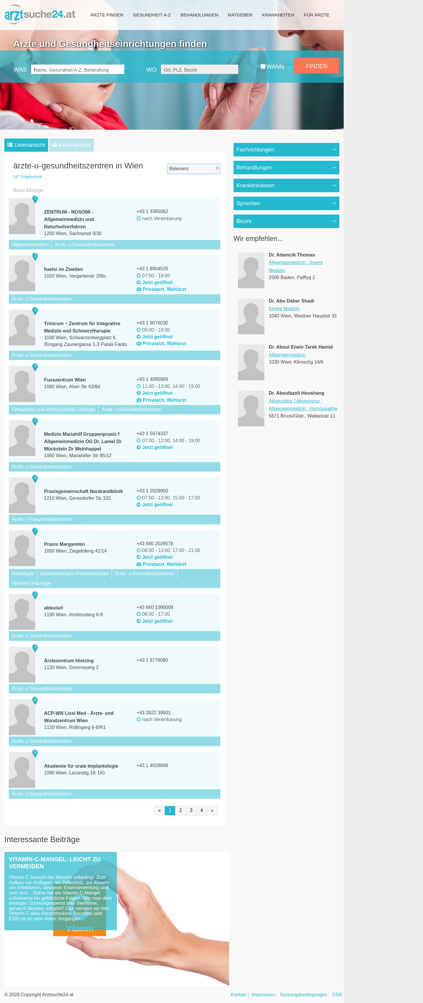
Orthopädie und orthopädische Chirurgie (53, 409)
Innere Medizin (284, 308)
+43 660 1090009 (155, 607)
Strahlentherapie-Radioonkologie (74, 573)
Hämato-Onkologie (31, 583)
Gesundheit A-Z (152, 14)
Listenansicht (29, 145)
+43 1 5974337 (152, 433)
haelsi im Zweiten (63, 269)
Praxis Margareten (64, 544)
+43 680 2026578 (155, 543)
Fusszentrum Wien (65, 379)
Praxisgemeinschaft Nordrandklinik (83, 491)
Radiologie (23, 573)
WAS (20, 69)
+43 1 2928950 (152, 490)
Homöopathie (324, 408)
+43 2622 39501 (154, 712)
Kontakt (238, 994)
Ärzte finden (106, 14)
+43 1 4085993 (152, 379)
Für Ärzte (316, 14)
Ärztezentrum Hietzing (69, 660)
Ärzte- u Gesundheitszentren (85, 244)
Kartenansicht (74, 145)
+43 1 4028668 (152, 765)
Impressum (263, 994)
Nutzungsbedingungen (303, 994)
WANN (275, 66)
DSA (337, 994)
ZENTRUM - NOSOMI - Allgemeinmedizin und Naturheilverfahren (69, 219)
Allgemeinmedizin (30, 244)
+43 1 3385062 (152, 211)
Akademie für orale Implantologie (81, 766)
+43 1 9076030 (152, 322)
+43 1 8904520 (152, 268)
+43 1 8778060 (152, 660)
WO (152, 69)
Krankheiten (278, 14)
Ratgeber (240, 14)
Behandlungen (199, 14)
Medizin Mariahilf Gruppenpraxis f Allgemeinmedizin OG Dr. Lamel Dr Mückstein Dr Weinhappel (83, 441)
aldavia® (53, 607)
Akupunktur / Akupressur (294, 401)
